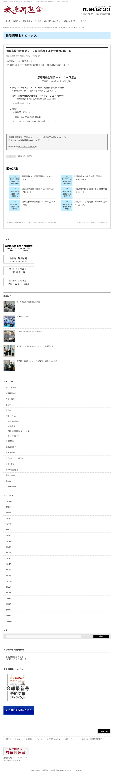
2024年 (9, 513)
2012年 (9, 581)
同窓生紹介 (10, 464)
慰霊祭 (8, 405)
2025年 (9, 507)
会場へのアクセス (23, 103)
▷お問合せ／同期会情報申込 (91, 739)
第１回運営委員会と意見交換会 (28, 302)
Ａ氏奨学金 (10, 441)
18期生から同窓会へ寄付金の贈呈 (29, 331)
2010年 (9, 593)
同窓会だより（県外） (15, 458)
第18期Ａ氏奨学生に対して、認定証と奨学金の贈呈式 (37, 361)
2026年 (9, 501)
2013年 (9, 576)
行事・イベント (12, 416)
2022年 (9, 524)
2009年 (9, 598)
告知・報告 (10, 399)
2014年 (9, 570)
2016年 (9, 558)
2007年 (9, 610)
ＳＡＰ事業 (10, 453)
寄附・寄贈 (10, 475)
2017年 (9, 553)
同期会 (8, 481)
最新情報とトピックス (34, 739)
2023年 (9, 518)
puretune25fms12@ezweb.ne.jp (37, 121)
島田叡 (8, 410)
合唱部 (29, 156)
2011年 (9, 587)
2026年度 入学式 (23, 317)
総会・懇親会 (13, 421)
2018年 (9, 547)
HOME (8, 739)
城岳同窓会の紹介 (53, 739)
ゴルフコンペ (13, 436)
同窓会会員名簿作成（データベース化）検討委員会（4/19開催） (31, 222)
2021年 (9, 530)
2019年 (9, 541)
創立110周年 (11, 388)
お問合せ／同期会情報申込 (97, 13)
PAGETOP (104, 731)
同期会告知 (37, 56)
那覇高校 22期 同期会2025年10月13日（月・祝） (17, 658)
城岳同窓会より (12, 393)
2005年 (9, 621)
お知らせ (18, 739)
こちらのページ (27, 146)
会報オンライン (70, 739)
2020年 (9, 535)
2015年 (9, 564)
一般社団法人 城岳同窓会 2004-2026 (53, 770)
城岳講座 (11, 426)
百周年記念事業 (12, 470)
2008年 (9, 604)
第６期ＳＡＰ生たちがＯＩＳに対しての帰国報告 (35, 346)
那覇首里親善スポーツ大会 (19, 431)
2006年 (9, 616)
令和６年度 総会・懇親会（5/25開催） (92, 222)
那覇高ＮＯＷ (11, 447)
